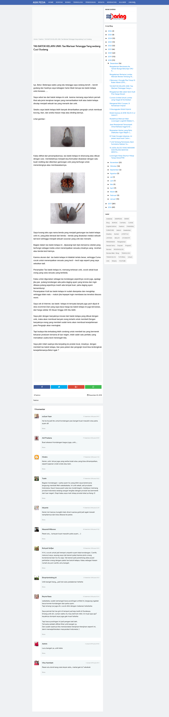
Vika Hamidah (47, 663)
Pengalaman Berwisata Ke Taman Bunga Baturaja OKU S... (121, 68)
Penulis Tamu (110, 245)
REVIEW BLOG (119, 249)
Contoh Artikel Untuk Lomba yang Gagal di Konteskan (121, 99)
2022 (110, 46)
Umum (130, 257)
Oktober (113, 166)
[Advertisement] (67, 22)
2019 (110, 57)
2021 (110, 49)
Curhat (130, 223)
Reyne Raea (46, 596)
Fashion (121, 226)
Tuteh (44, 478)
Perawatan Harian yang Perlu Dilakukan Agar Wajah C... (121, 131)
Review (108, 249)
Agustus (113, 173)
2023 (110, 42)
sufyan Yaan (47, 416)
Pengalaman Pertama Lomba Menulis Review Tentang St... (121, 75)
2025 (110, 35)
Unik (107, 261)
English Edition (111, 226)
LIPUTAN (109, 238)
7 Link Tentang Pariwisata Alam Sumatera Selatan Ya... (122, 143)
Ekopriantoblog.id (49, 578)
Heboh (119, 230)
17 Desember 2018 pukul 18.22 (91, 478)
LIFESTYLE (124, 234)
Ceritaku (123, 223)
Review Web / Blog (112, 253)
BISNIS (126, 219)
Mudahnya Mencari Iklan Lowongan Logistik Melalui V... (122, 120)
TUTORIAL (121, 257)
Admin (44, 644)
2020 (110, 53)
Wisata (114, 261)
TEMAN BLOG (111, 257)
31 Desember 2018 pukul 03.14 (91, 596)
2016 (110, 207)
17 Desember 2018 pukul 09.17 (91, 416)
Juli (111, 177)
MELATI (117, 238)
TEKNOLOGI (126, 253)
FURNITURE (110, 230)
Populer (120, 245)
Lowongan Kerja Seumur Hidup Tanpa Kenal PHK (122, 157)
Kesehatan (127, 230)
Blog (108, 223)
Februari (113, 195)
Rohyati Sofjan (48, 548)
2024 (110, 38)
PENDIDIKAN (110, 242)
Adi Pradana (47, 438)
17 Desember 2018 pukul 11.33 (91, 457)
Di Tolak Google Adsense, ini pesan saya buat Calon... (121, 137)
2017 (110, 204)
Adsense (109, 219)
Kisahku (109, 234)
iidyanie (45, 508)
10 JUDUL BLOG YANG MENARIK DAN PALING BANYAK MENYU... (122, 150)
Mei (111, 184)
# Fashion (37, 395)
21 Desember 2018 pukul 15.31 (91, 577)
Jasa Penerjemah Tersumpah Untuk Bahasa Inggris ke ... (121, 125)
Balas (43, 428)
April (112, 188)
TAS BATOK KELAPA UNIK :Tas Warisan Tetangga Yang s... (121, 87)
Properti (128, 245)
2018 (110, 60)
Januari (113, 199)
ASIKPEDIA (118, 219)
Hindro (45, 457)
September (114, 170)
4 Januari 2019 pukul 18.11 (92, 663)
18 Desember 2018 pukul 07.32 (91, 529)
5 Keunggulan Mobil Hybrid (120, 109)
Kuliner (116, 234)
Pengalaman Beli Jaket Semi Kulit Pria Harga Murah (122, 93)
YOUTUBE (122, 261)
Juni (112, 181)
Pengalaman (121, 242)
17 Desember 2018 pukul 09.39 (91, 438)
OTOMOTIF (126, 238)
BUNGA (114, 223)
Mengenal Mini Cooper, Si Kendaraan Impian (120, 104)
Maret (112, 192)
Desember (114, 63)
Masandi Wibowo (49, 529)
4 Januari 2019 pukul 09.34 (92, 644)
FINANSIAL (130, 226)
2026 (110, 31)
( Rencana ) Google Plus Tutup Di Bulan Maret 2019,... (122, 81)
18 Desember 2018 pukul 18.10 (91, 548)
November (114, 162)
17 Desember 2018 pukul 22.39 (91, 507)
